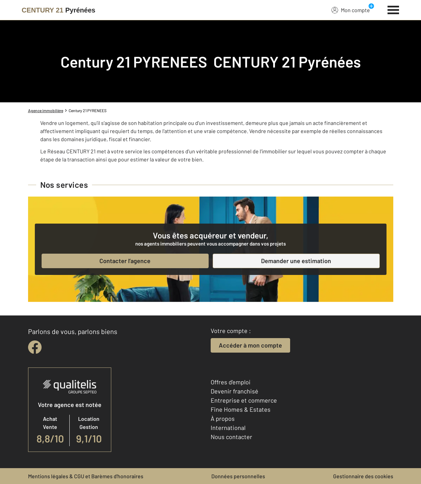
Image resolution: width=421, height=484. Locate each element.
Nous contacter (231, 436)
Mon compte (350, 10)
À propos (223, 418)
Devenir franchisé (234, 391)
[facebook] (35, 347)
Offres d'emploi (231, 382)
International (228, 427)
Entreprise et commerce (244, 400)
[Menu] (393, 9)
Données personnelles (238, 476)
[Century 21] (58, 10)
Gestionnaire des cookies (363, 476)
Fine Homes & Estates (241, 409)
